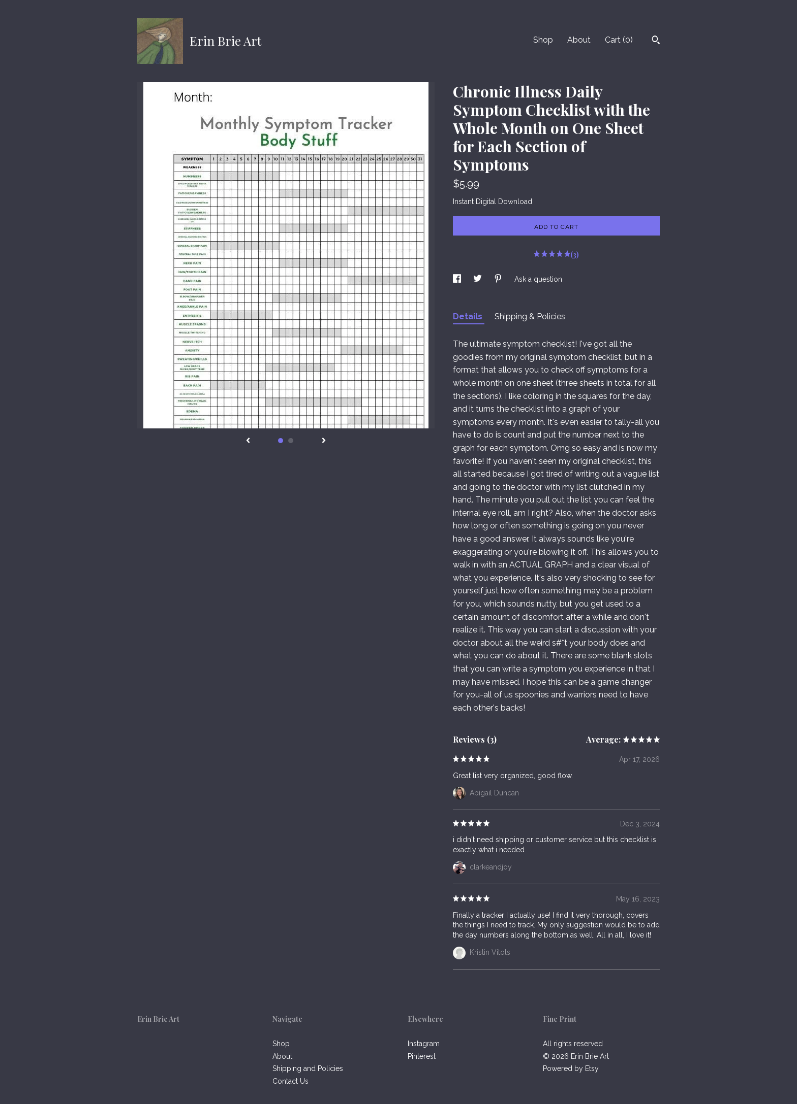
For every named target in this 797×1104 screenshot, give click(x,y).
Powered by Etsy (571, 1068)
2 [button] (290, 440)
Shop (543, 40)
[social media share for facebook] (458, 279)
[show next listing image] (323, 441)
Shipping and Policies (307, 1068)
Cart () (619, 40)
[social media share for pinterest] (499, 279)
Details (468, 316)
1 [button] (280, 440)
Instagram (424, 1044)
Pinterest (422, 1056)
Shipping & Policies (530, 316)
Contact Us (290, 1081)
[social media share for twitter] (478, 279)
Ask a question (538, 279)
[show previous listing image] (248, 441)
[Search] (656, 41)
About (579, 40)
